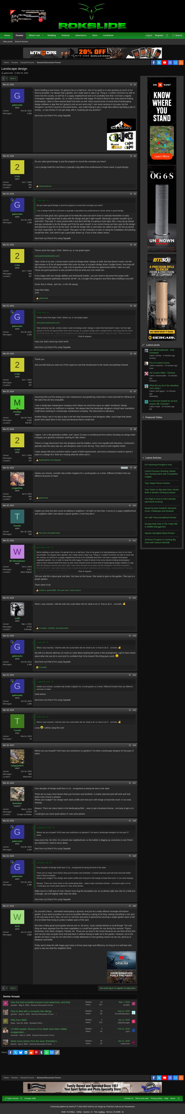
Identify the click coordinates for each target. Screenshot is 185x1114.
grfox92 (16, 1028)
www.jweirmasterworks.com (49, 264)
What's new (35, 37)
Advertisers (82, 37)
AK (33, 513)
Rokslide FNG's (38, 1037)
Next (15, 81)
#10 (132, 519)
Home (9, 37)
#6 (133, 364)
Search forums (23, 43)
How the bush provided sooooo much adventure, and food (42, 1016)
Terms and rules (140, 1097)
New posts (9, 43)
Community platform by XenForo (73, 1105)
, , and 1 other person (62, 604)
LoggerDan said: (46, 695)
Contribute (110, 37)
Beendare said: (45, 876)
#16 (132, 759)
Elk (148, 411)
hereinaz (16, 1049)
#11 (132, 554)
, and (56, 642)
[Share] (129, 87)
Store (96, 37)
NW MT (31, 434)
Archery (150, 360)
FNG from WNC (21, 1034)
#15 (132, 724)
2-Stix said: (43, 206)
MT (32, 193)
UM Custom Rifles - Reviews (160, 375)
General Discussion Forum (44, 1019)
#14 (132, 688)
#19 (132, 869)
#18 (132, 834)
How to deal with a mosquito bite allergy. (33, 1025)
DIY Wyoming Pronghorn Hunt (156, 467)
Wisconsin (29, 790)
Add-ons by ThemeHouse (125, 1105)
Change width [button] (32, 1097)
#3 (133, 199)
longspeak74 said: (46, 841)
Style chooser (14, 1097)
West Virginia (28, 586)
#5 (133, 317)
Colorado (30, 643)
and (52, 474)
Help (165, 1097)
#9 (133, 481)
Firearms (150, 383)
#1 (133, 87)
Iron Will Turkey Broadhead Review (158, 520)
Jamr (125, 1046)
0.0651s (102, 1110)
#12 (132, 612)
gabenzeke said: (46, 561)
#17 (132, 797)
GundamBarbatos (120, 1028)
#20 (132, 920)
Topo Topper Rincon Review (155, 485)
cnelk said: (43, 656)
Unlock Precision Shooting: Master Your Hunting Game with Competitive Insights (158, 476)
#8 (133, 440)
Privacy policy (155, 1097)
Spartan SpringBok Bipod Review (157, 535)
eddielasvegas (121, 1037)
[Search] (175, 37)
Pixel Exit (110, 1105)
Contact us (127, 1097)
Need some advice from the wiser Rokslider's (36, 1055)
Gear (149, 370)
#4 (133, 253)
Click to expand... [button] (85, 347)
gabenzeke (10, 75)
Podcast (67, 37)
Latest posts (150, 347)
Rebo (15, 1037)
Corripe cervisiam (26, 828)
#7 (133, 402)
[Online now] (19, 420)
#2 (133, 161)
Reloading (151, 398)
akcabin (16, 1019)
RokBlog (53, 37)
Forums (21, 37)
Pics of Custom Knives (157, 365)
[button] (44, 37)
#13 (132, 649)
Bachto (16, 1058)
